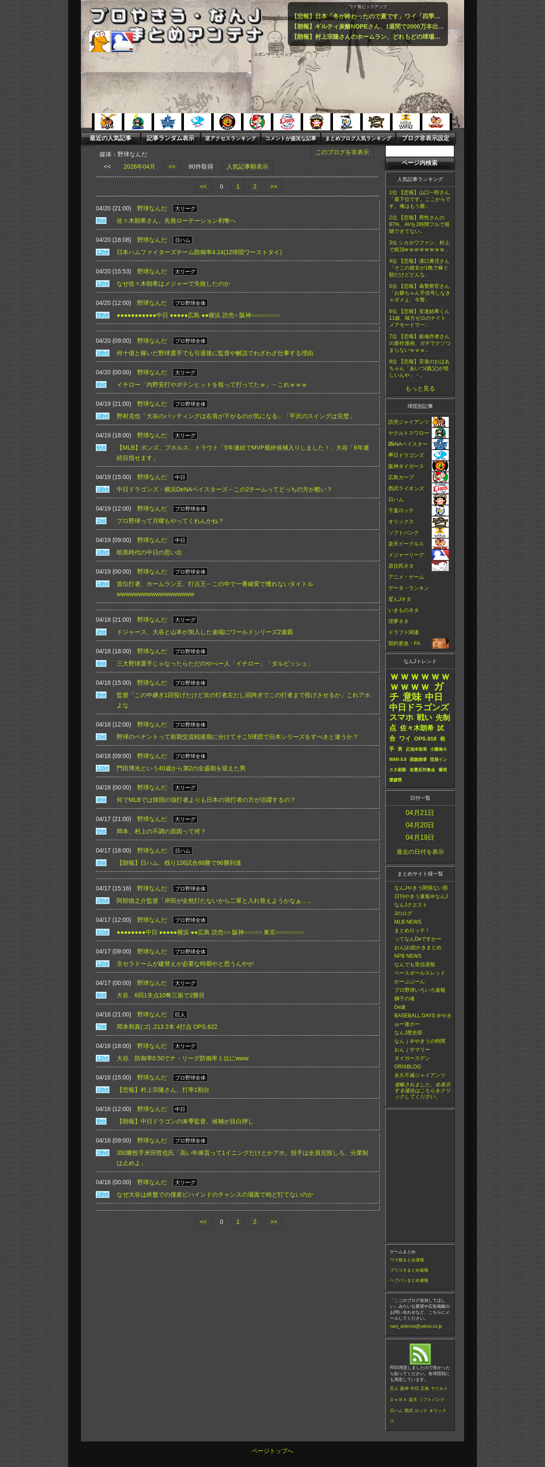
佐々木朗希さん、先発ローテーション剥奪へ (176, 220)
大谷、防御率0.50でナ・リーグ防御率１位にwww (183, 1058)
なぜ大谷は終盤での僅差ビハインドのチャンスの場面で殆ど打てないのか (215, 1194)
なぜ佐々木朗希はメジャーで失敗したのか (173, 283)
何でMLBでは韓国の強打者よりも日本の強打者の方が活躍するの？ (206, 799)
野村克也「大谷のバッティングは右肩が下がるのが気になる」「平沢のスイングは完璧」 (236, 416)
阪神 (404, 1388)
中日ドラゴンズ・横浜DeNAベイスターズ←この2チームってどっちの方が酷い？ (225, 489)
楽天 (413, 1399)
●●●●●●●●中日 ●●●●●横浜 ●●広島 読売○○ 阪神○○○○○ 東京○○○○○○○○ (210, 932)
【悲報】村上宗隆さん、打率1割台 (163, 1089)
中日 (414, 1388)
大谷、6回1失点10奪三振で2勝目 (161, 995)
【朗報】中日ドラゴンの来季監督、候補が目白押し (185, 1121)
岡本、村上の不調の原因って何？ (161, 831)
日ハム (396, 1410)
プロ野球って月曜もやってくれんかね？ (170, 520)
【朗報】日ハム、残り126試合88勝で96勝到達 (179, 862)
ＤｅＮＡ (398, 1399)
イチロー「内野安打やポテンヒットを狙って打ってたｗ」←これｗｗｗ (212, 384)
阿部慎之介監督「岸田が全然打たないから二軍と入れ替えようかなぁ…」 (215, 900)
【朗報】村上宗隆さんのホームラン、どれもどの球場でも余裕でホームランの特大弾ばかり (413, 36)
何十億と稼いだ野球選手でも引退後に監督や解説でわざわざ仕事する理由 (215, 353)
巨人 (394, 1388)
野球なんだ (152, 208)
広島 (425, 1388)
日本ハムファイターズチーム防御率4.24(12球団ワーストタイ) (199, 252)
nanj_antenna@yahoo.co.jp (416, 1326)
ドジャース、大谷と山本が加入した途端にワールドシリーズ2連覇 (205, 632)
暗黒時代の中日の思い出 (149, 552)
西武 (408, 1410)
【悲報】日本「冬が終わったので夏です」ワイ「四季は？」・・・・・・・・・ (398, 16)
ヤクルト (439, 1388)
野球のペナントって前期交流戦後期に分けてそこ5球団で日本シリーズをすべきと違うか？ (238, 736)
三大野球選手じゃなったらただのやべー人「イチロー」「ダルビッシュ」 (215, 663)
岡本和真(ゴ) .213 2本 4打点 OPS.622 (167, 1026)
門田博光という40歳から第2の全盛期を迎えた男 (181, 768)
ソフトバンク (432, 1399)
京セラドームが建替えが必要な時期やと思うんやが (185, 963)
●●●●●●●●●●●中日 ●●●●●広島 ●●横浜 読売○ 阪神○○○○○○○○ (198, 315)
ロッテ (421, 1410)
